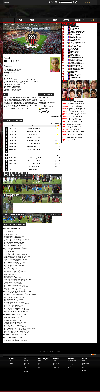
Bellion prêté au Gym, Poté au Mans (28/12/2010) (15, 254)
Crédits (19, 355)
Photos (39, 366)
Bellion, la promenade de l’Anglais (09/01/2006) (15, 340)
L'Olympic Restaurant (51, 347)
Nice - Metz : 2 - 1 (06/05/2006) (11, 300)
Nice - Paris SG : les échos (75, 126)
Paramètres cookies (33, 355)
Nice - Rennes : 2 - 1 (34, 161)
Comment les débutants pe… (77, 111)
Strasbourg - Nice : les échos (76, 103)
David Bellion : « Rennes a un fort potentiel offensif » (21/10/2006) (20, 294)
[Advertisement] (61, 11)
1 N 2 (35, 3)
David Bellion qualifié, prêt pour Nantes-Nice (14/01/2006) (18, 331)
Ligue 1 (10, 362)
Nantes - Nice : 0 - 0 (34, 128)
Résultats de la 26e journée (73, 124)
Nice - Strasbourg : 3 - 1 (34, 158)
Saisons (54, 366)
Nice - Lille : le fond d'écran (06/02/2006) (14, 325)
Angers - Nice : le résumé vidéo (76, 134)
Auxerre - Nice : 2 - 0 (34, 149)
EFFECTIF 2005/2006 (68, 24)
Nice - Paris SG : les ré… (76, 116)
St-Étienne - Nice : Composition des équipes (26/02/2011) (17, 239)
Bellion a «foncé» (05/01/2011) (11, 250)
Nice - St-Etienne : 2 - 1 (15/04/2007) (12, 277)
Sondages (70, 366)
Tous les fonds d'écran (55, 214)
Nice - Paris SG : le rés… (74, 114)
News (10, 360)
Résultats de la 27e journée (73, 105)
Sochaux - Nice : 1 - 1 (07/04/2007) (12, 282)
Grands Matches (56, 364)
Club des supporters (72, 360)
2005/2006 (44, 19)
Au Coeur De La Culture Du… (77, 113)
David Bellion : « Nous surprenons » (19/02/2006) (16, 316)
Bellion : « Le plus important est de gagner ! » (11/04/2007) (18, 279)
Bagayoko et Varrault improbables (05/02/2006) (15, 326)
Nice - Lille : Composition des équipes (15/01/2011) (16, 245)
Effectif (39, 362)
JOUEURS (64, 81)
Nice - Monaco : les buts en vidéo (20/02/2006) (15, 314)
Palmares (55, 362)
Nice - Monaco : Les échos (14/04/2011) (13, 233)
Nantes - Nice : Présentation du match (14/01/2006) (16, 333)
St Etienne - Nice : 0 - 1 (34, 140)
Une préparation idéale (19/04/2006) (12, 306)
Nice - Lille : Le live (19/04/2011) (12, 230)
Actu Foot (42, 351)
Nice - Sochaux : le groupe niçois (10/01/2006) (15, 339)
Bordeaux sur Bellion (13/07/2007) (12, 268)
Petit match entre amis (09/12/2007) (12, 260)
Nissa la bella (70, 364)
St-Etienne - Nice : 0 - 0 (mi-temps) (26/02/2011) (15, 237)
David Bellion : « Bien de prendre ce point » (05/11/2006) (17, 291)
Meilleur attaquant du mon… (77, 101)
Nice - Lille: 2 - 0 (34, 134)
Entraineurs (26, 368)
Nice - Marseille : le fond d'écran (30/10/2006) (15, 293)
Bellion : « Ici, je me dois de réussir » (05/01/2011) (16, 248)
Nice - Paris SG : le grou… (75, 121)
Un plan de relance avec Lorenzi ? (77, 108)
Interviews (84, 364)
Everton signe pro (74, 129)
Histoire (54, 360)
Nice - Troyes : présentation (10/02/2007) (13, 283)
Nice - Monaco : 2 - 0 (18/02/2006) (12, 319)
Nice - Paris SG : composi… (76, 119)
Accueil (14, 24)
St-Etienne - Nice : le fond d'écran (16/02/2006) (15, 322)
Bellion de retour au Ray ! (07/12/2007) (13, 263)
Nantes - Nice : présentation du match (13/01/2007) (16, 286)
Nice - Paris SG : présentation (76, 123)
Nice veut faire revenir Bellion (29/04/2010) (14, 257)
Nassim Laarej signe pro (76, 106)
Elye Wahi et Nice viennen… (75, 137)
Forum (91, 19)
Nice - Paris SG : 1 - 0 (33, 131)
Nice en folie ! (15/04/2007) (10, 276)
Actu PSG (51, 351)
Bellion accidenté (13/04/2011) (11, 234)
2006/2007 (7, 89)
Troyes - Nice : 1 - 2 (34, 169)
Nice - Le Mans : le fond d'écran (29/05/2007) (14, 270)
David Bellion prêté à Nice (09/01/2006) (13, 342)
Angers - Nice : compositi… (75, 141)
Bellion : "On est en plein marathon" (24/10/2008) (15, 259)
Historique (55, 19)
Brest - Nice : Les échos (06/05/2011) (12, 228)
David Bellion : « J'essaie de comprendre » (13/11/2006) (17, 290)
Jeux (69, 367)
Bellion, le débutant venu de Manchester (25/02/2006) (16, 310)
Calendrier (40, 363)
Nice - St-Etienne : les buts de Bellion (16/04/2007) (16, 273)
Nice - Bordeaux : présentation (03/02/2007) (14, 285)
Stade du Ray (26, 363)
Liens (83, 367)
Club (32, 19)
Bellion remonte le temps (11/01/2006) (13, 337)
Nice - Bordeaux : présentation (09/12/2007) (14, 262)
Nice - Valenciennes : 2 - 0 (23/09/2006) (13, 299)
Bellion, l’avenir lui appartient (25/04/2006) (14, 305)
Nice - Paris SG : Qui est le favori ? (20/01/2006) (15, 330)
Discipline (11, 366)
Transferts (11, 363)
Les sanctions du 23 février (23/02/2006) (13, 313)
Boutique (43, 3)
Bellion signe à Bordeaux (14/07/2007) (13, 267)
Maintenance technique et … (77, 133)
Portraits (25, 370)
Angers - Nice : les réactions (77, 136)
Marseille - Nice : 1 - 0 (33, 146)
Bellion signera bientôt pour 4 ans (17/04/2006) (15, 308)
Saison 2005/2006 (43, 359)
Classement (40, 364)
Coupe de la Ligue (56, 370)
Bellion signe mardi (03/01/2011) (12, 253)
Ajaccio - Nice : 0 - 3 (34, 164)
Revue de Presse (85, 363)
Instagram (55, 3)
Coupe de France (41, 368)
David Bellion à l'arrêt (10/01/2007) (12, 288)
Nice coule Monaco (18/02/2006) (12, 317)
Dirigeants (26, 360)
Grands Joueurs (56, 363)
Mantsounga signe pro (76, 128)
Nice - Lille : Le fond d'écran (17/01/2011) (14, 243)
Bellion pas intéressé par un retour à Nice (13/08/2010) (17, 256)
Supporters (67, 19)
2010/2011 (7, 90)
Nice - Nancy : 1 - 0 (33, 152)
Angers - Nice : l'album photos (76, 131)
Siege (25, 362)
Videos (39, 367)
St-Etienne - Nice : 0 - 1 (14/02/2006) (12, 323)
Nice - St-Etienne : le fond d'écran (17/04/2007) (15, 271)
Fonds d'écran (85, 366)
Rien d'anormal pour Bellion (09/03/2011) (14, 236)
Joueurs (23, 24)
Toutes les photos (56, 175)
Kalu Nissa (77, 347)
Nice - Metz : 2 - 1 (34, 166)
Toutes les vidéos (56, 194)
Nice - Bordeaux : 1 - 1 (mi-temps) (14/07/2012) (15, 227)
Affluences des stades (28, 366)
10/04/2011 (52, 102)
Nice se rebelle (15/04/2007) (10, 274)
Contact (40, 355)
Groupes (69, 362)
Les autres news (67, 99)
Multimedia (79, 19)
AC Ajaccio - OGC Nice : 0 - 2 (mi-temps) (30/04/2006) (17, 303)
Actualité (20, 19)
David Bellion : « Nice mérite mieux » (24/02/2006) (16, 311)
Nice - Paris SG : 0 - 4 (74, 118)
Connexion (87, 2)
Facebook (49, 3)
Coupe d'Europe (56, 367)
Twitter (52, 3)
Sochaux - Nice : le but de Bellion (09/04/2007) (15, 280)
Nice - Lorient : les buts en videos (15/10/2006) (15, 296)
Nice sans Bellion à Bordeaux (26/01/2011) (14, 242)
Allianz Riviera (26, 364)
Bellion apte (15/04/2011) (10, 231)
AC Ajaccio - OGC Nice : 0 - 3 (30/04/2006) (14, 302)
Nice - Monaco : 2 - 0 (34, 143)
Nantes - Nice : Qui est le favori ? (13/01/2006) (15, 334)
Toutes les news (89, 99)
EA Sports (25, 347)
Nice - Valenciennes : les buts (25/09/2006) (14, 297)
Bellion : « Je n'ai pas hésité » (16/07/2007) (14, 265)
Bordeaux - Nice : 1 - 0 (33, 155)
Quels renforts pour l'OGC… (77, 110)
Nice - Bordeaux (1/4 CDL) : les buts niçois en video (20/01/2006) (19, 328)
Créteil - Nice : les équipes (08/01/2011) (13, 247)
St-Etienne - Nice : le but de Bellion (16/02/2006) (15, 320)
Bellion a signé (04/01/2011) (10, 251)
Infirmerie (11, 364)
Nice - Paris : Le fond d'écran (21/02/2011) (14, 240)
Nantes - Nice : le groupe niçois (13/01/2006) (14, 336)
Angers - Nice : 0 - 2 (73, 139)
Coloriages (57, 351)
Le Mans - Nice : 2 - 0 (33, 137)
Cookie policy (25, 355)
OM (47, 351)
